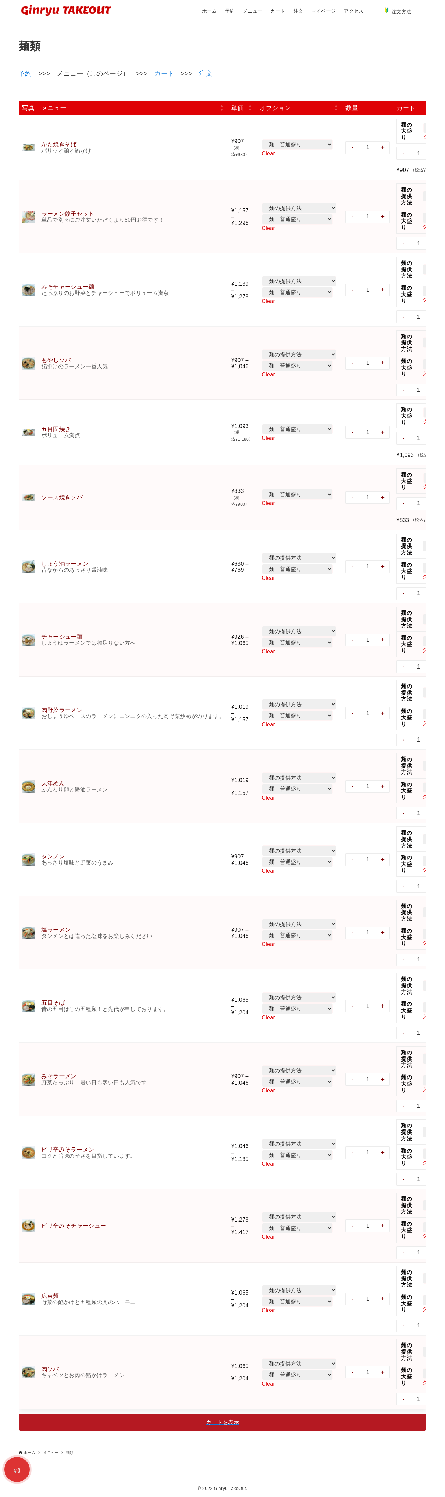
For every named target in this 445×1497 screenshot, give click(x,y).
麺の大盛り (407, 131)
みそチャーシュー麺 (68, 287)
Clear (269, 153)
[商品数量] (368, 147)
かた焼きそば (59, 144)
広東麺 (50, 1296)
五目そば (53, 1003)
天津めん (53, 783)
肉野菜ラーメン (62, 710)
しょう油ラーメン (65, 563)
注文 (205, 73)
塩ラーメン (56, 930)
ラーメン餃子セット (68, 214)
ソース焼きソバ (62, 497)
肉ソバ (50, 1369)
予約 (25, 73)
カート (164, 73)
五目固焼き (56, 429)
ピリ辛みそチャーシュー (73, 1226)
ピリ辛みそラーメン (68, 1149)
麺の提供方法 (407, 196)
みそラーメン (59, 1076)
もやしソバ (56, 360)
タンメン (53, 856)
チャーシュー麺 (62, 637)
